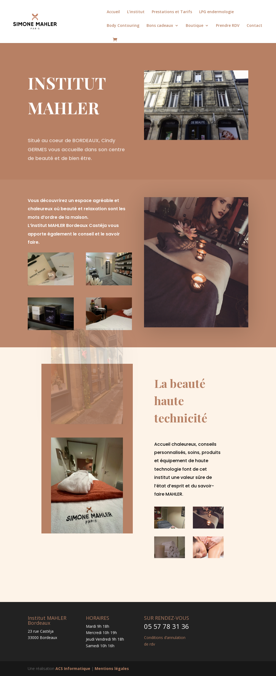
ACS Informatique (72, 668)
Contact (254, 26)
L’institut (136, 12)
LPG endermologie (216, 12)
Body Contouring (123, 26)
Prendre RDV (228, 26)
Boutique (194, 26)
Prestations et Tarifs (172, 12)
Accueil (113, 12)
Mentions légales (112, 668)
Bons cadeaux (160, 26)
